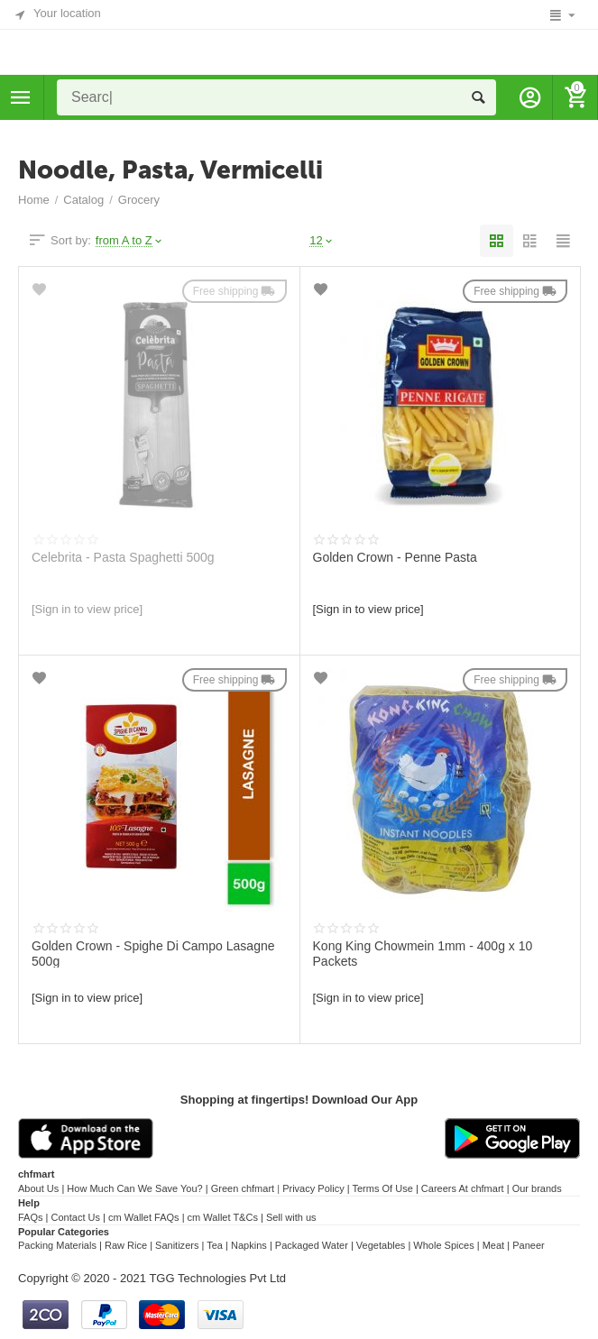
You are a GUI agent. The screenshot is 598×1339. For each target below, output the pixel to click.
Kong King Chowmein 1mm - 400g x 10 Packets (423, 953)
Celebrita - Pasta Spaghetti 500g (123, 557)
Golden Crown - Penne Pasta (395, 557)
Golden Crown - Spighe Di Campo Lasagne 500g (153, 953)
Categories (20, 97)
